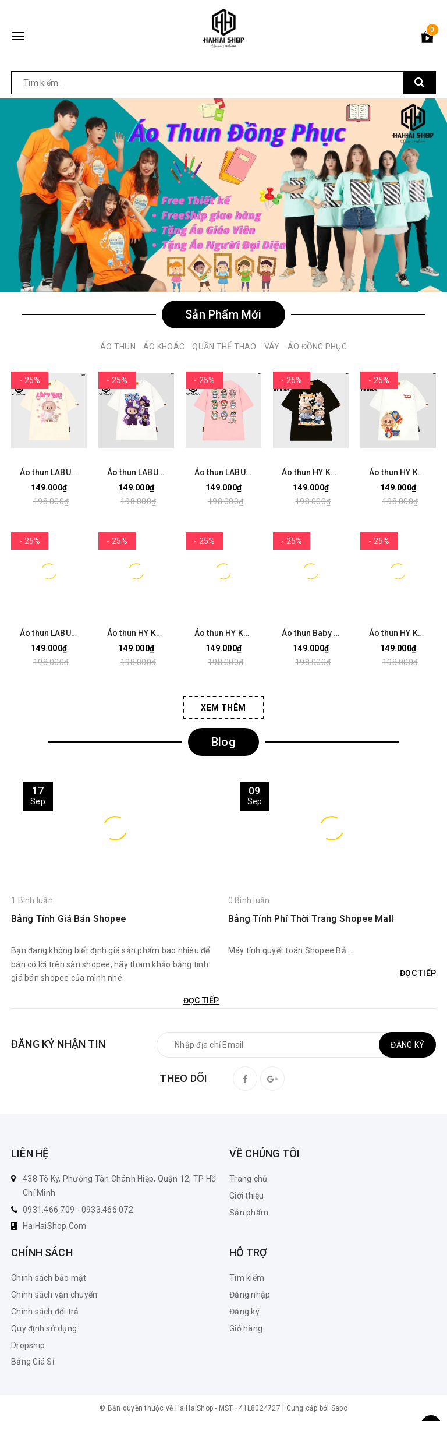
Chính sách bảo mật (49, 1277)
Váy (272, 346)
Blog (223, 742)
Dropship (28, 1345)
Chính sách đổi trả (45, 1311)
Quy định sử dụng (44, 1328)
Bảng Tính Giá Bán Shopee (68, 918)
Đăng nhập (249, 1294)
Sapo (339, 1408)
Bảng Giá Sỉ (32, 1361)
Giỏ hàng (245, 1328)
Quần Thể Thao (224, 346)
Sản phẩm (248, 1212)
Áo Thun (118, 346)
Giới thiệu (246, 1195)
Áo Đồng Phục (317, 346)
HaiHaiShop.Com (55, 1226)
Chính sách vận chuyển (54, 1294)
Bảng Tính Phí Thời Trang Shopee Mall (310, 918)
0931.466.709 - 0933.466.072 (78, 1209)
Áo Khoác (164, 346)
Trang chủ (248, 1178)
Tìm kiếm (246, 1277)
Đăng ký (244, 1311)
